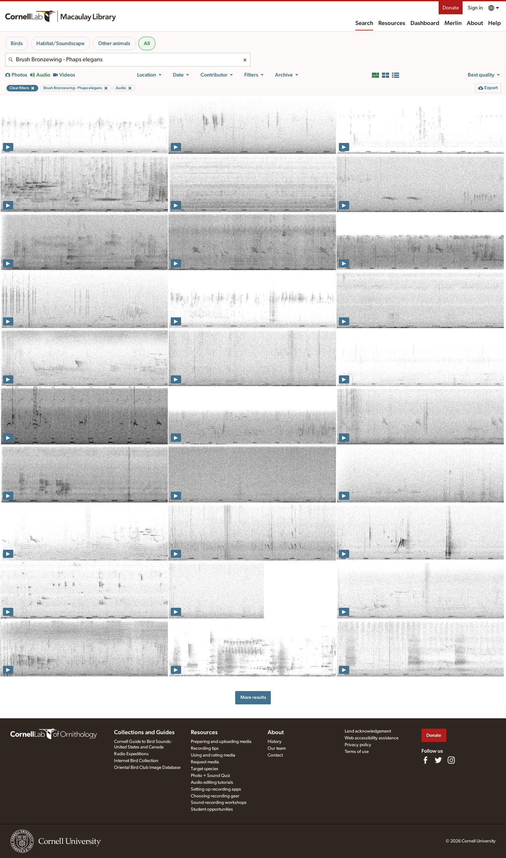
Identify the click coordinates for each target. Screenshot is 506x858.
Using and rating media (213, 755)
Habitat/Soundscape (60, 43)
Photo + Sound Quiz (210, 775)
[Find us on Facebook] (425, 760)
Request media (205, 762)
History (275, 741)
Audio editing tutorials (212, 782)
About (475, 23)
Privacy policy (358, 745)
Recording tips (205, 748)
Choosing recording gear (215, 796)
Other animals (114, 43)
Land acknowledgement (368, 731)
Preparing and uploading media (221, 741)
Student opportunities (212, 809)
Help (494, 23)
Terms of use (357, 751)
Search (364, 23)
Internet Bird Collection (136, 760)
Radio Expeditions (131, 754)
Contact (275, 755)
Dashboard (424, 23)
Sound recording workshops (219, 802)
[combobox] (128, 59)
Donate (451, 7)
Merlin (453, 23)
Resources (391, 23)
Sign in (475, 7)
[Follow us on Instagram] (451, 760)
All (147, 43)
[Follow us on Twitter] (438, 760)
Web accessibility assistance (371, 738)
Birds (17, 43)
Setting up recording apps (216, 789)
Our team (277, 748)
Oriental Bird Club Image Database (147, 767)
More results (253, 697)
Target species (204, 769)
